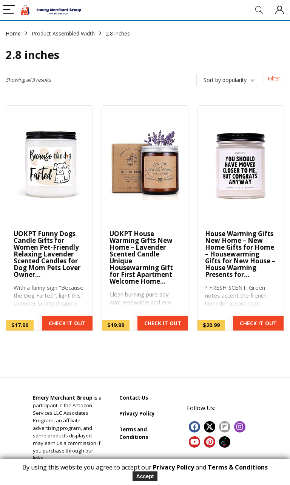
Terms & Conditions (238, 467)
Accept (145, 476)
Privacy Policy (137, 413)
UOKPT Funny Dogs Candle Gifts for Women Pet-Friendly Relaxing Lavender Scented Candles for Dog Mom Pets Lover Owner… (47, 254)
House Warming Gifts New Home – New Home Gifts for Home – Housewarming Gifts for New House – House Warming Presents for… (240, 254)
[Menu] (9, 10)
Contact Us (133, 397)
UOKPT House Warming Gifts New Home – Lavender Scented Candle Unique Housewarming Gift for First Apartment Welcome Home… (141, 257)
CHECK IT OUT (67, 323)
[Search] (259, 10)
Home (13, 33)
